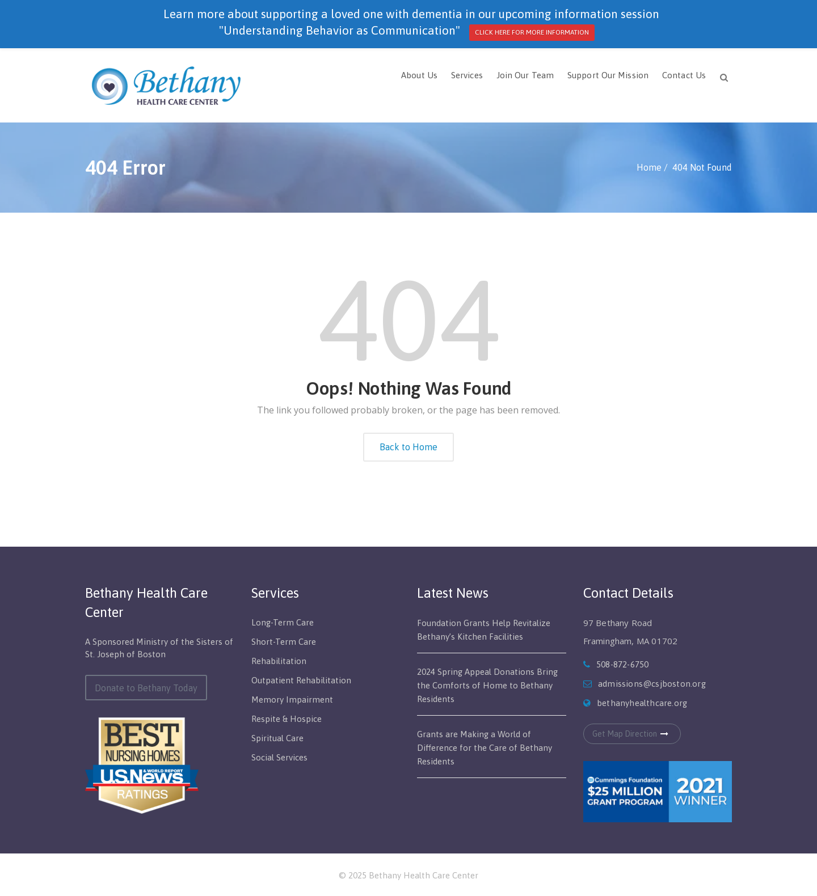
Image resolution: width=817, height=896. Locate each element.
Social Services (279, 757)
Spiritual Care (277, 738)
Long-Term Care (282, 622)
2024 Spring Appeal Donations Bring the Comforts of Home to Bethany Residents (487, 685)
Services (467, 75)
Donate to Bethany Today (146, 688)
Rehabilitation (278, 661)
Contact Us (684, 75)
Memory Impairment (292, 699)
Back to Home (408, 447)
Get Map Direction (632, 733)
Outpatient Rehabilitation (301, 680)
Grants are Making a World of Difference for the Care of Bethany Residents (484, 747)
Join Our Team (525, 75)
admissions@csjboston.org (652, 683)
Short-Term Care (283, 641)
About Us (419, 75)
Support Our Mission (607, 75)
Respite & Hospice (286, 719)
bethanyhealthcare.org (642, 703)
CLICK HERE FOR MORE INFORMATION (532, 32)
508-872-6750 (622, 664)
